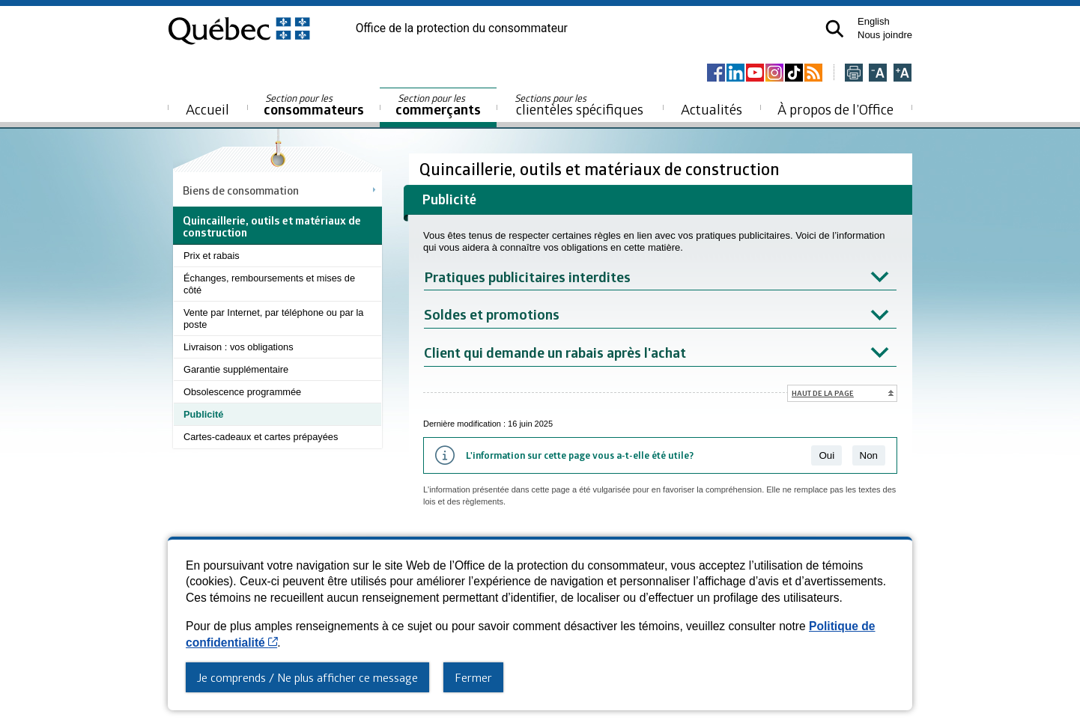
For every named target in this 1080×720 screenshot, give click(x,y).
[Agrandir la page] (902, 74)
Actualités (711, 109)
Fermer (473, 677)
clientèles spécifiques (579, 104)
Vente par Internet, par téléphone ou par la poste (273, 318)
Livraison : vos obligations (238, 347)
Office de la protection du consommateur (462, 28)
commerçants (438, 105)
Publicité (203, 414)
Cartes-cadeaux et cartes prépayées (260, 436)
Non (869, 455)
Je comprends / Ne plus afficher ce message (307, 677)
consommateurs (314, 105)
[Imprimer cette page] (854, 74)
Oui (826, 455)
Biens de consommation (241, 190)
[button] (835, 29)
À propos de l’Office (835, 109)
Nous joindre (885, 34)
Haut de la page (823, 393)
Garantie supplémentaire (235, 369)
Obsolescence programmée (242, 391)
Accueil (207, 109)
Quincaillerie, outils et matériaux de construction (601, 169)
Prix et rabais (211, 255)
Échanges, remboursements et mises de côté (269, 284)
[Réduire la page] (878, 74)
